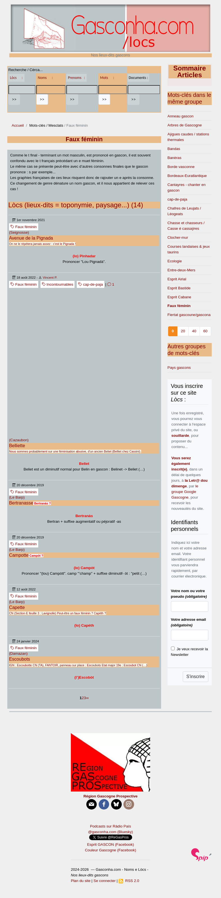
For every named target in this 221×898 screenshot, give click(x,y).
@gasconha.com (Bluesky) (110, 832)
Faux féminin (23, 227)
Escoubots (19, 659)
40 (194, 331)
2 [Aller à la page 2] (83, 698)
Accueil (18, 125)
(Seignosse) (19, 232)
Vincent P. (50, 277)
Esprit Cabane (179, 297)
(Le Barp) (17, 497)
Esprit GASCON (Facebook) (110, 844)
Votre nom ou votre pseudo (189, 594)
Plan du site (81, 881)
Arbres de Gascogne (185, 125)
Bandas (174, 149)
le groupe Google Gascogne (185, 491)
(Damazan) (18, 653)
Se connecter (105, 881)
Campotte (18, 555)
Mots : (107, 77)
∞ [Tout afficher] (87, 698)
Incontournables (57, 284)
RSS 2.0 (129, 881)
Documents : (138, 77)
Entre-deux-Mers (181, 270)
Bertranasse (21, 503)
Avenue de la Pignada (31, 238)
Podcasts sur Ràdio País (110, 826)
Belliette (17, 445)
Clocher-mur (178, 237)
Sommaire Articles (189, 71)
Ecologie (175, 261)
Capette (17, 607)
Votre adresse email (188, 622)
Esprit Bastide (179, 288)
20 (183, 331)
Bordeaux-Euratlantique (187, 176)
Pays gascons (179, 367)
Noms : (45, 77)
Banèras (175, 158)
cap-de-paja (90, 284)
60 (205, 331)
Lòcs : (16, 77)
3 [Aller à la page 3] (85, 698)
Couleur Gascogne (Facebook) (110, 850)
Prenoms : (76, 77)
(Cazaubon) (19, 440)
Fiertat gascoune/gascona (189, 315)
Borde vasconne (181, 167)
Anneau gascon (181, 116)
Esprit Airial (177, 279)
